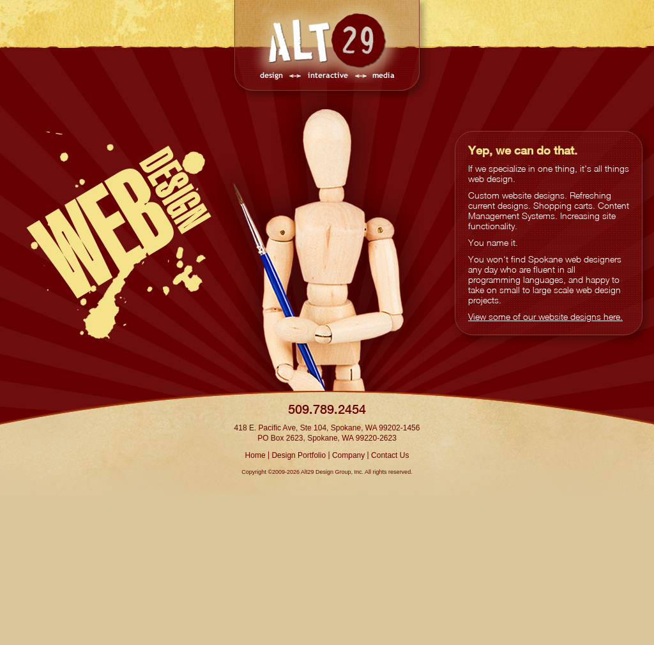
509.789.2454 (327, 409)
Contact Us (390, 455)
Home (255, 455)
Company (348, 455)
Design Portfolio (298, 455)
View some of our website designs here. (545, 316)
